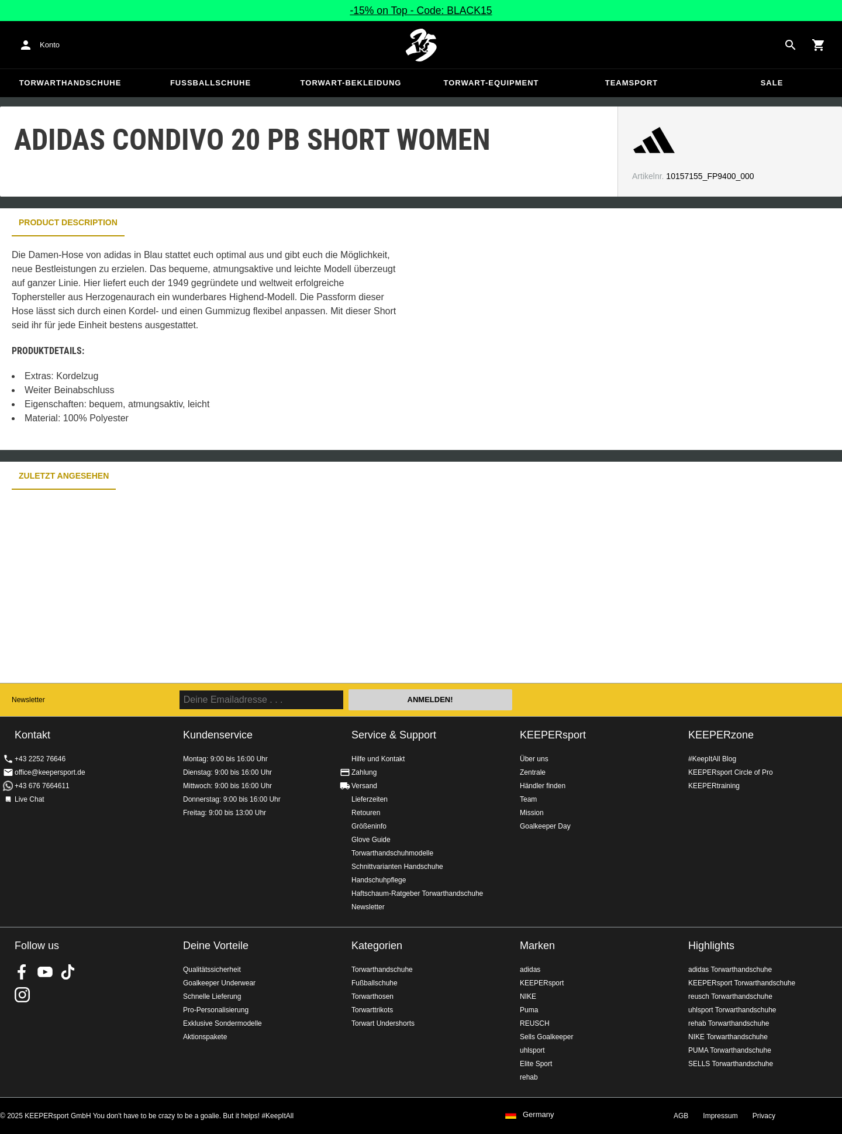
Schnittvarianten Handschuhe (397, 866)
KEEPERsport (553, 735)
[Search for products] (790, 45)
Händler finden (542, 786)
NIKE (528, 996)
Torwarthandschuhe (70, 82)
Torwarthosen (372, 996)
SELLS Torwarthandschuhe (730, 1064)
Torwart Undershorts (383, 1023)
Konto (50, 44)
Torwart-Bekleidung (351, 82)
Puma (529, 1010)
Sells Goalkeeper (546, 1037)
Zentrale (533, 772)
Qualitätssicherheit (212, 969)
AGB (681, 1116)
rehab (529, 1077)
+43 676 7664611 (42, 786)
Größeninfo (369, 826)
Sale (772, 82)
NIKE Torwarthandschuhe (728, 1037)
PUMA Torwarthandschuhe (729, 1050)
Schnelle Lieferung (212, 996)
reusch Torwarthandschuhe (730, 996)
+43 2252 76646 (40, 759)
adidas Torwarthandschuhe (730, 969)
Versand (364, 786)
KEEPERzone (721, 735)
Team (528, 799)
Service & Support (393, 735)
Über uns (534, 759)
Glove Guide (371, 840)
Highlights (711, 945)
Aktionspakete (205, 1037)
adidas (530, 969)
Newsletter (28, 700)
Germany (538, 1115)
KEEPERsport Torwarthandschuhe (741, 983)
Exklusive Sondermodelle (222, 1023)
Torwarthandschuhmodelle (392, 853)
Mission (532, 813)
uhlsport (532, 1050)
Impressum (720, 1116)
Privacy (764, 1116)
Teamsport (631, 82)
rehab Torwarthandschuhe (728, 1023)
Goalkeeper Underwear (219, 983)
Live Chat (29, 799)
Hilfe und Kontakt (378, 759)
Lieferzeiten (369, 799)
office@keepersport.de (50, 772)
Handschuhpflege (378, 880)
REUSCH (535, 1023)
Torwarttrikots (372, 1010)
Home (421, 45)
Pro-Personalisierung (216, 1010)
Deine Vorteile (216, 945)
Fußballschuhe (210, 82)
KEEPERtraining (714, 786)
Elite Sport (536, 1064)
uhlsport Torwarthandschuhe (732, 1010)
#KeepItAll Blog (712, 759)
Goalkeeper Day (545, 826)
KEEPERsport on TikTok (67, 972)
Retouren (365, 813)
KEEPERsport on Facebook (22, 972)
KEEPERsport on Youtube (45, 972)
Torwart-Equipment (491, 82)
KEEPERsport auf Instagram (22, 994)
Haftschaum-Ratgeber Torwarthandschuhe (417, 893)
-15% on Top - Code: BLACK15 (421, 10)
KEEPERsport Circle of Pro (730, 772)
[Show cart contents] (818, 45)
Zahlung (364, 772)
